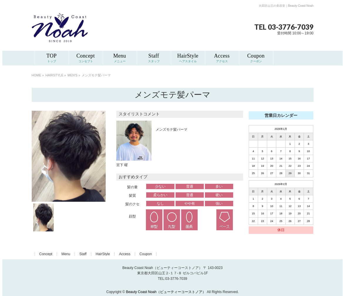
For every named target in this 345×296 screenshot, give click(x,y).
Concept (46, 254)
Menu (65, 254)
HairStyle (103, 254)
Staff (82, 254)
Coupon (145, 254)
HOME (36, 75)
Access (124, 254)
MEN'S (73, 75)
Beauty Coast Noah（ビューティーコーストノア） (166, 292)
